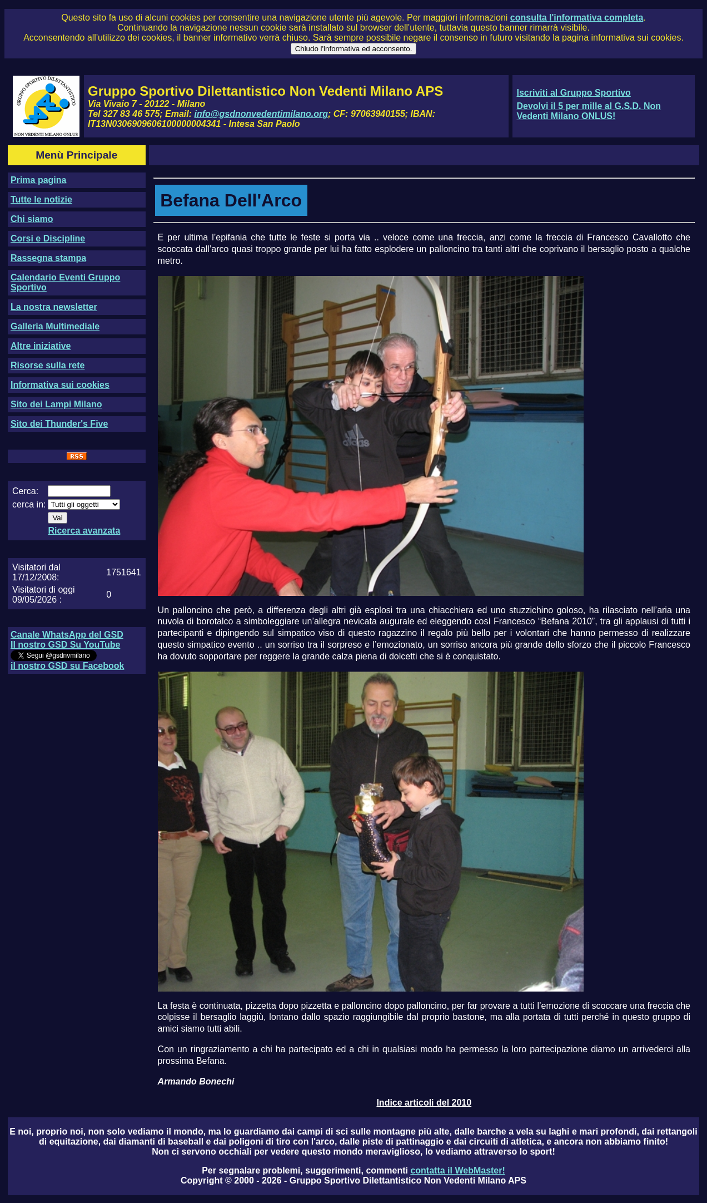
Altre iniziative (41, 346)
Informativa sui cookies (60, 385)
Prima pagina (38, 180)
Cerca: (25, 491)
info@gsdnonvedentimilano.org (261, 114)
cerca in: (29, 504)
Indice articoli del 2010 (423, 1102)
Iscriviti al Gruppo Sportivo (573, 92)
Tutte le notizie (41, 199)
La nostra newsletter (54, 307)
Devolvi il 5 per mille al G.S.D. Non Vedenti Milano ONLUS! (588, 111)
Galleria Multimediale (55, 326)
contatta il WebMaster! (457, 1170)
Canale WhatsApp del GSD (67, 634)
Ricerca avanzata (84, 530)
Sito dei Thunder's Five (59, 423)
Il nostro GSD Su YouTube (65, 644)
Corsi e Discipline (48, 238)
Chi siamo (32, 219)
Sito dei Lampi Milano (56, 404)
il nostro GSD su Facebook (67, 665)
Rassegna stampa (48, 258)
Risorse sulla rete (47, 365)
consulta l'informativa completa (576, 17)
